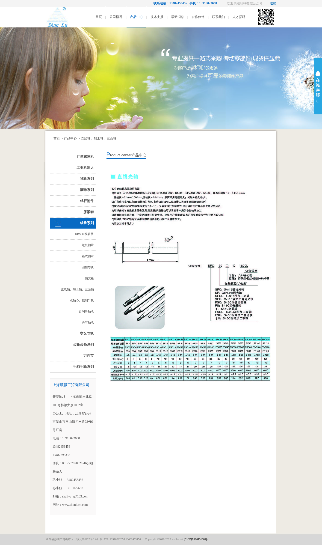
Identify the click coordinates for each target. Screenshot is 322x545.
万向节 (88, 355)
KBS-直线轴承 (84, 234)
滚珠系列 (87, 190)
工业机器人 (85, 168)
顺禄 (57, 17)
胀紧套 (88, 212)
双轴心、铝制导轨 (82, 300)
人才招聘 (239, 17)
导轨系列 (87, 179)
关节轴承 (88, 322)
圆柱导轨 (88, 267)
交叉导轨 (87, 333)
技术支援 (157, 17)
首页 (98, 17)
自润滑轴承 (86, 311)
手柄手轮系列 (83, 367)
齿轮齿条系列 (83, 344)
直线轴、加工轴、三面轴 (98, 138)
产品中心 (136, 17)
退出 (273, 3)
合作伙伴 (198, 17)
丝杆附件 (87, 201)
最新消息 (177, 17)
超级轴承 (88, 245)
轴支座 (89, 278)
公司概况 (115, 17)
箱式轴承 (88, 256)
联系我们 (218, 17)
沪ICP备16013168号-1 (197, 539)
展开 (318, 87)
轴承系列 (87, 223)
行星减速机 (85, 156)
